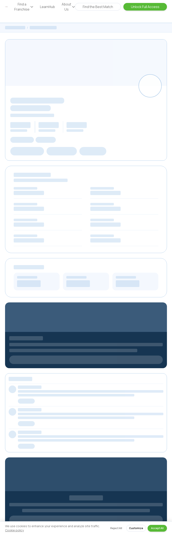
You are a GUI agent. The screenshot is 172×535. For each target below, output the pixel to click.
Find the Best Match (98, 6)
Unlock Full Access (145, 6)
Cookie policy (14, 530)
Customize (136, 528)
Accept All (157, 528)
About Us (68, 7)
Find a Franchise (23, 7)
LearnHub (47, 6)
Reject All (116, 528)
